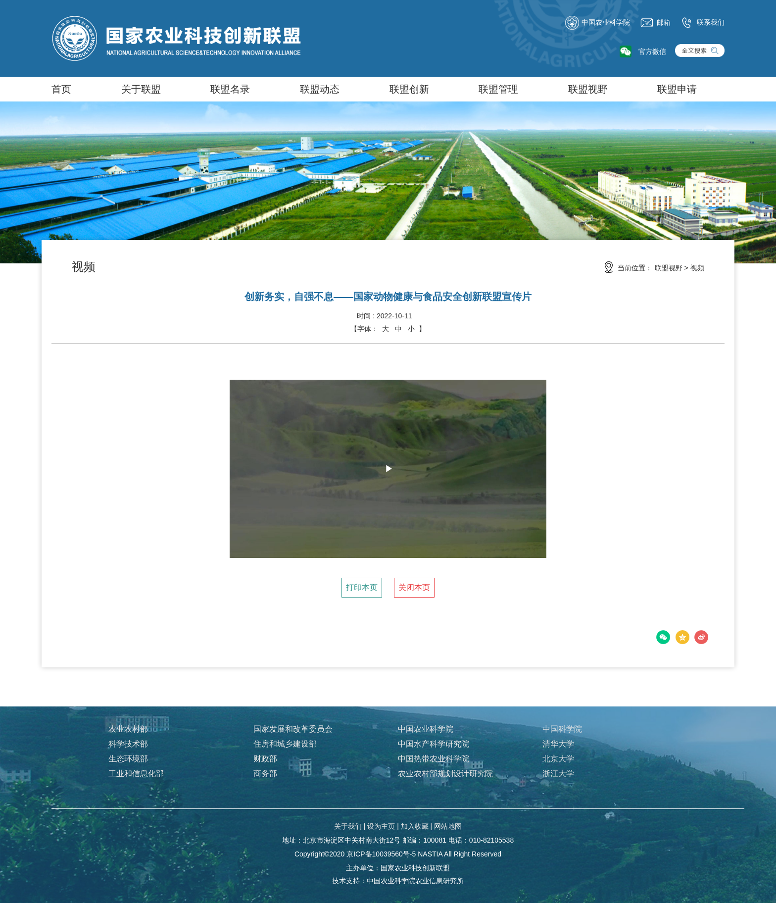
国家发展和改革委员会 (293, 729)
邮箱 (655, 23)
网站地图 (448, 826)
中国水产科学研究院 (433, 744)
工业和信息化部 (136, 773)
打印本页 (362, 587)
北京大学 (558, 758)
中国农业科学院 (597, 23)
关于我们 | (350, 826)
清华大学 (558, 744)
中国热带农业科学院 (433, 758)
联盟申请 (677, 89)
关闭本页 (414, 587)
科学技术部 (128, 744)
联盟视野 (588, 89)
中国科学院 (562, 729)
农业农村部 (128, 729)
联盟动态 (320, 89)
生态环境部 (128, 758)
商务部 (265, 773)
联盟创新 (409, 89)
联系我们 (702, 23)
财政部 (265, 758)
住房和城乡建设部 (285, 744)
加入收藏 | (417, 826)
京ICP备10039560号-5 (381, 854)
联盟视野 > (671, 268)
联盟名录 (230, 89)
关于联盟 (141, 89)
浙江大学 (558, 773)
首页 (61, 89)
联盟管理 (498, 89)
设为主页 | (383, 826)
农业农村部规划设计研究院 (445, 773)
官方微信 (652, 51)
